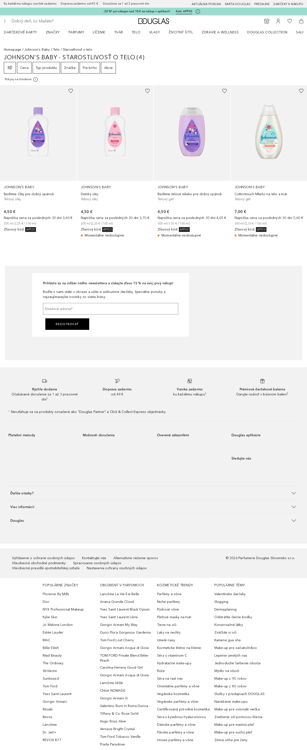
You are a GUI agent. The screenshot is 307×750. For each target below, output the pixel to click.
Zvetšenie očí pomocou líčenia (238, 717)
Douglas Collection (267, 32)
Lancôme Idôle (111, 683)
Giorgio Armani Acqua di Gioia (124, 648)
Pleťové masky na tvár (174, 617)
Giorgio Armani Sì (114, 698)
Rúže (161, 671)
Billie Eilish (51, 648)
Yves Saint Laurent (57, 694)
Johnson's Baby (37, 50)
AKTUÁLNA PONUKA (206, 4)
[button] (153, 493)
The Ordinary (53, 663)
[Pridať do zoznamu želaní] (71, 91)
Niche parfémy (168, 602)
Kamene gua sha (227, 640)
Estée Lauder (53, 632)
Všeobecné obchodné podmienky (39, 563)
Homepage (12, 50)
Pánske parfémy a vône (175, 732)
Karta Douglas (238, 4)
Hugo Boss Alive (113, 721)
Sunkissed (51, 679)
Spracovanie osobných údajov (97, 563)
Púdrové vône (168, 609)
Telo (136, 32)
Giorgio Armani (55, 702)
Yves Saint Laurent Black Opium (125, 609)
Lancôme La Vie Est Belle (119, 594)
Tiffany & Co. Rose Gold (119, 714)
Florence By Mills (56, 594)
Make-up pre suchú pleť (233, 732)
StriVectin (50, 671)
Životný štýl (181, 32)
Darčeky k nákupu (288, 4)
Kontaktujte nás (94, 558)
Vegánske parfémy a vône (178, 702)
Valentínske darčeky (230, 594)
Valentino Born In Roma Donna (124, 706)
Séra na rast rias (170, 679)
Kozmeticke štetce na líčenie (179, 648)
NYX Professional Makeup (63, 609)
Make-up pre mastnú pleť (234, 725)
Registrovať (67, 324)
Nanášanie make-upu (231, 702)
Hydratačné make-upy (174, 663)
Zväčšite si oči (225, 632)
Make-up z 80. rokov (230, 686)
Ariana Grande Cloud (117, 602)
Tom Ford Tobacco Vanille (120, 737)
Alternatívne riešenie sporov (135, 558)
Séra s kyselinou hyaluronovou (181, 717)
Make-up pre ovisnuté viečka (237, 709)
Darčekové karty (20, 32)
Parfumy (76, 32)
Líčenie (99, 32)
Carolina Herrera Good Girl (121, 667)
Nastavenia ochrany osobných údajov (117, 568)
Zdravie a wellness (220, 32)
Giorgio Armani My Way (119, 625)
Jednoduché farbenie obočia (237, 663)
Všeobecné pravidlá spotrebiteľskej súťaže (46, 568)
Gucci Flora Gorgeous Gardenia (125, 632)
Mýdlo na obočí (226, 671)
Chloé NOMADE (112, 691)
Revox (47, 717)
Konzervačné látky (228, 625)
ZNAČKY (53, 32)
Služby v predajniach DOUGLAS (239, 694)
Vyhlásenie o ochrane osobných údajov (43, 558)
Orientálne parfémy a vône (178, 686)
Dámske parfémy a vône (176, 725)
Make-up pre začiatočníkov (235, 648)
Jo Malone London (58, 625)
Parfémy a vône (169, 594)
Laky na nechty (169, 632)
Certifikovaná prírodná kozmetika (183, 709)
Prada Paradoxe (112, 744)
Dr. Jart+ (49, 732)
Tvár (118, 32)
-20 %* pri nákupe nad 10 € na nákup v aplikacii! (136, 11)
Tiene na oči (166, 625)
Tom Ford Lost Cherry (117, 640)
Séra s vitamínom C (172, 655)
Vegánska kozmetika (173, 694)
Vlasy (154, 32)
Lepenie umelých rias (231, 655)
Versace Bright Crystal (117, 729)
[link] (38, 158)
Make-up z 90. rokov (230, 679)
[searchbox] (47, 21)
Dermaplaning (225, 609)
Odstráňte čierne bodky (233, 617)
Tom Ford (50, 686)
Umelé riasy (166, 640)
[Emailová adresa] (110, 309)
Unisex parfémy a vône (175, 740)
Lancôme (50, 725)
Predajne (262, 4)
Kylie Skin (50, 617)
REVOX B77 (52, 740)
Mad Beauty (52, 655)
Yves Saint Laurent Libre (119, 617)
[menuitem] (23, 32)
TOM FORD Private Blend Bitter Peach (124, 658)
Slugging (221, 602)
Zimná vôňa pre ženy (231, 740)
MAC (47, 640)
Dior (46, 602)
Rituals (48, 709)
